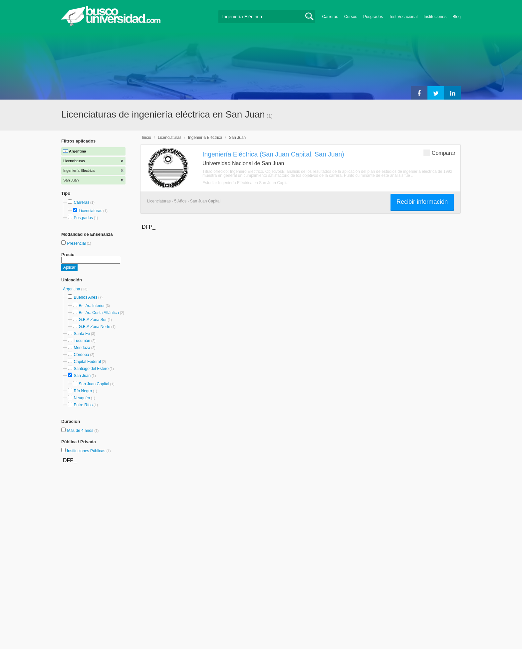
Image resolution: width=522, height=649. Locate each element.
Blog (456, 17)
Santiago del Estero (91, 368)
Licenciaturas (90, 210)
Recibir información (422, 201)
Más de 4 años (80, 430)
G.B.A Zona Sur (93, 319)
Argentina (72, 289)
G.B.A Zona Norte (94, 326)
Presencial (77, 243)
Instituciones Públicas (89, 451)
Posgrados (373, 17)
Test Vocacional (403, 17)
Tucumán (82, 340)
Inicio (146, 137)
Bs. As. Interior (92, 305)
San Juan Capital (94, 384)
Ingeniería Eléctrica (205, 137)
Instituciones (434, 17)
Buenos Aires (85, 297)
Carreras (330, 17)
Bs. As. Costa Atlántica (99, 312)
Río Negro (83, 391)
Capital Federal (87, 361)
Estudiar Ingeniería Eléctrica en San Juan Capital (246, 182)
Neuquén (82, 398)
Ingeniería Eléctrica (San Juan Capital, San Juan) (273, 154)
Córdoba (81, 354)
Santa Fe (82, 333)
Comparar (439, 153)
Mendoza (82, 347)
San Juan (82, 375)
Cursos (350, 17)
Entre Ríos (83, 405)
